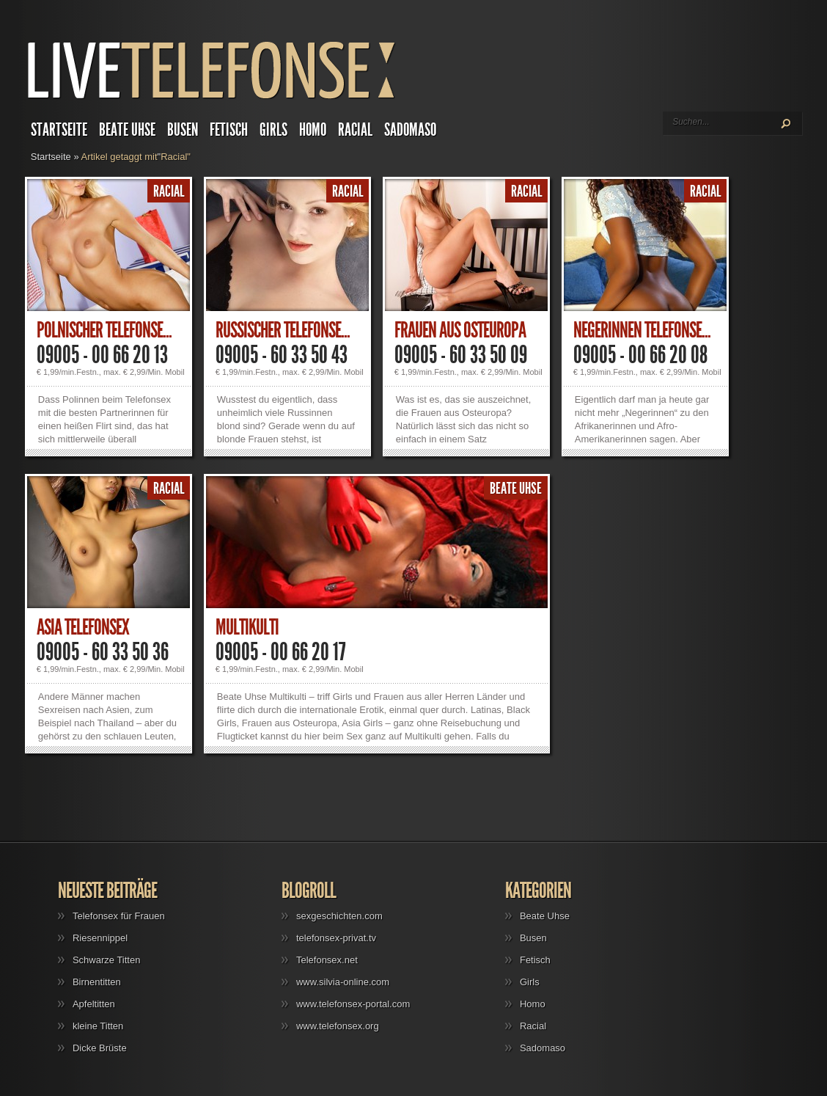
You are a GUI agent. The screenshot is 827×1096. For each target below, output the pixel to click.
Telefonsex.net (327, 959)
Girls (273, 130)
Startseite (59, 130)
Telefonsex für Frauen (119, 915)
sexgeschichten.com (339, 915)
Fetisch (229, 130)
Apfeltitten (94, 1003)
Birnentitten (97, 981)
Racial (355, 130)
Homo (312, 130)
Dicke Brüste (100, 1047)
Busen (182, 130)
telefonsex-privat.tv (336, 937)
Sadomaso (410, 130)
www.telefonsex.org (337, 1025)
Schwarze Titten (107, 959)
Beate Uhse (127, 130)
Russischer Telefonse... (283, 330)
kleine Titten (98, 1025)
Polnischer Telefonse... (104, 330)
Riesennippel (100, 937)
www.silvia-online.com (342, 981)
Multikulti (247, 627)
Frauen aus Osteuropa (460, 330)
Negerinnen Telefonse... (641, 330)
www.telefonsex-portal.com (353, 1003)
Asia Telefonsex (83, 627)
